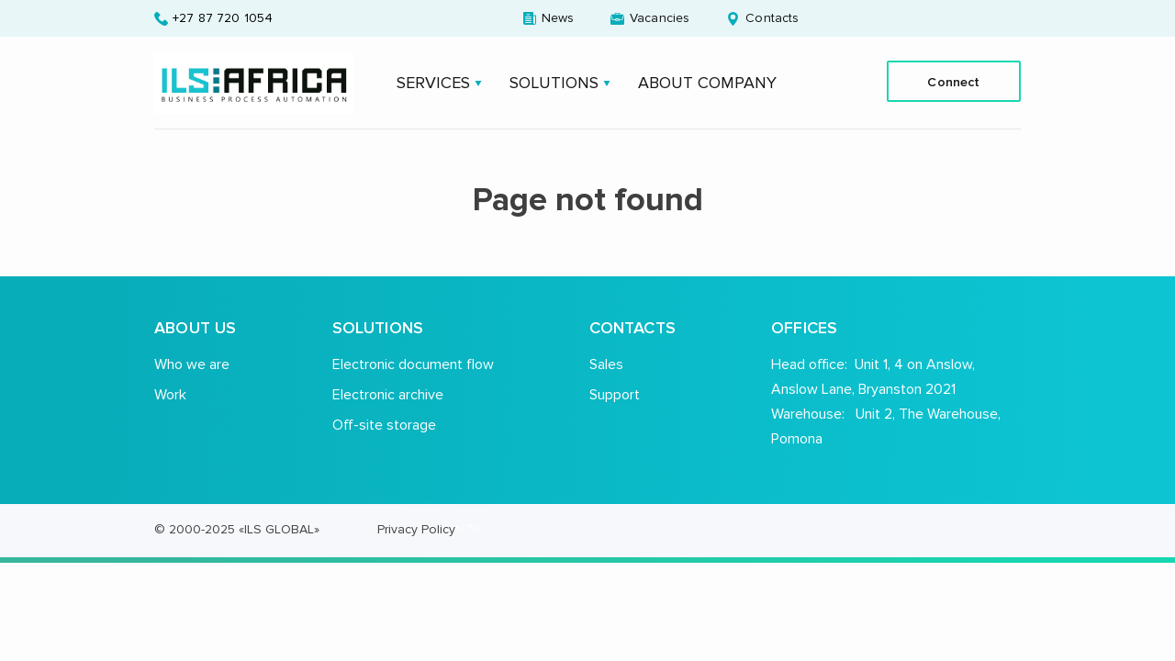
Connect (953, 81)
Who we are (191, 364)
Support (614, 394)
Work (170, 394)
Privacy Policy (416, 529)
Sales (606, 364)
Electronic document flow (413, 364)
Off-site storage (384, 424)
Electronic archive (387, 394)
